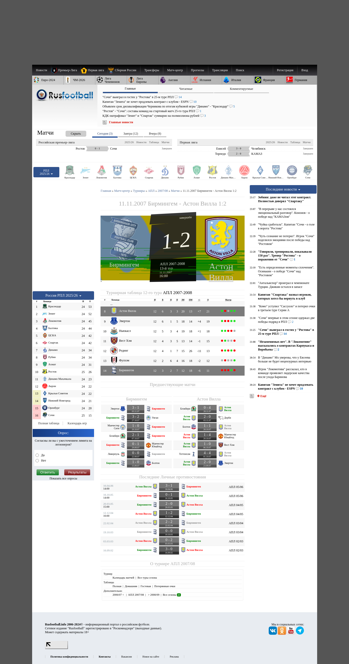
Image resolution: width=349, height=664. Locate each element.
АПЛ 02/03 (236, 541)
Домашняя (131, 586)
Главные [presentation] (130, 88)
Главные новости (121, 122)
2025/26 (129, 142)
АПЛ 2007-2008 (172, 263)
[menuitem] (124, 70)
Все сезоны (172, 594)
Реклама (174, 656)
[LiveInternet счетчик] (56, 648)
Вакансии (126, 656)
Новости (141, 142)
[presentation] (70, 132)
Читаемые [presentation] (186, 89)
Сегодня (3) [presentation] (105, 133)
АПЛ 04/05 (236, 505)
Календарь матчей (123, 577)
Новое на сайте (151, 656)
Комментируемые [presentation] (241, 89)
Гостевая (146, 586)
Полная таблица (48, 423)
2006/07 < (118, 594)
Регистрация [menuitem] (285, 70)
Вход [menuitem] (304, 70)
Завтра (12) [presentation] (130, 133)
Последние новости (283, 189)
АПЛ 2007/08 (182, 563)
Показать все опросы (63, 478)
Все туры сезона (147, 577)
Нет (43, 460)
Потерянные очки (164, 586)
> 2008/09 (153, 594)
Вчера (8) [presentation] (155, 133)
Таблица (154, 142)
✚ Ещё (261, 396)
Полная (116, 586)
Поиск (240, 70)
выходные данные (148, 628)
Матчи (165, 142)
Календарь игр (77, 423)
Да (42, 455)
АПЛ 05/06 (236, 487)
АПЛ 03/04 (236, 523)
